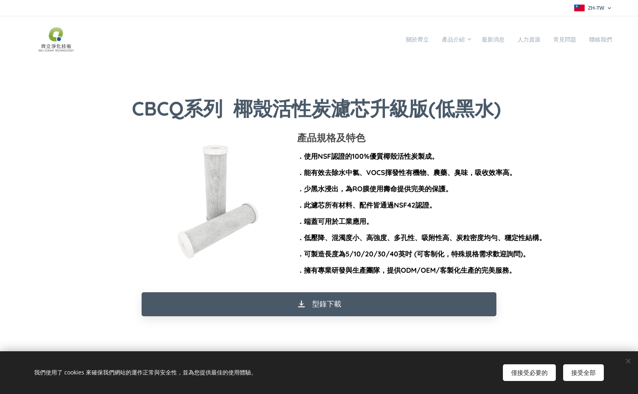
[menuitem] (393, 39)
